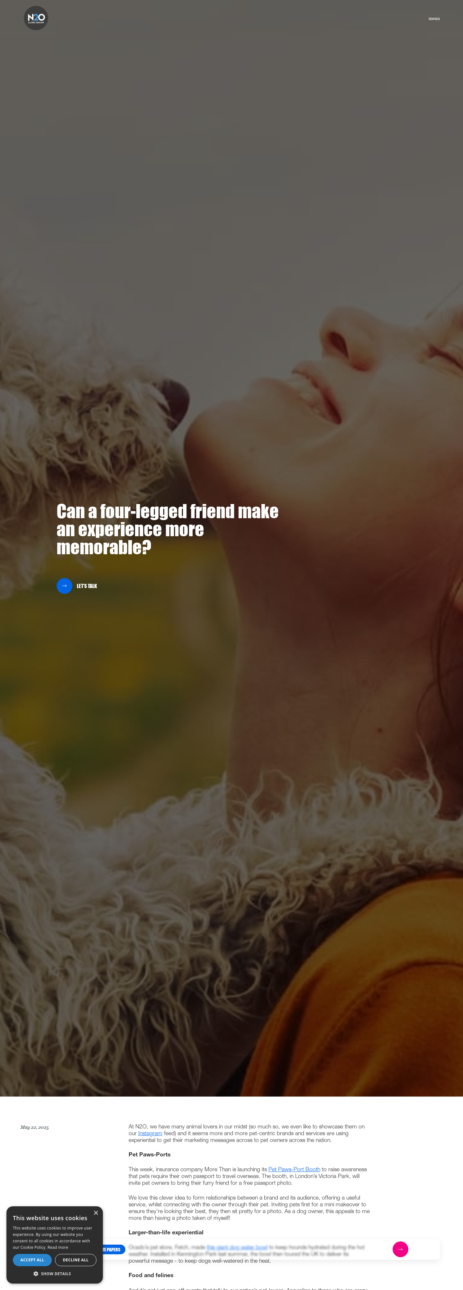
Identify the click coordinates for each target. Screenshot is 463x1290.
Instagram (150, 1133)
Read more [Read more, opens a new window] (58, 1247)
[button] (107, 1249)
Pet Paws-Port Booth (294, 1169)
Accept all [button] (32, 1260)
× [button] (95, 1213)
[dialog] (54, 1245)
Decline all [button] (76, 1260)
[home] (36, 18)
